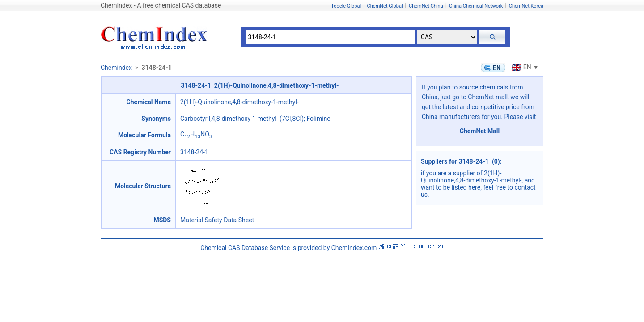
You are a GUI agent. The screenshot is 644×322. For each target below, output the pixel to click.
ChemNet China (426, 6)
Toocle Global (346, 6)
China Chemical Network (476, 6)
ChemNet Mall (480, 131)
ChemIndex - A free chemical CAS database (161, 5)
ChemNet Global (385, 6)
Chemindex (116, 67)
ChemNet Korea (526, 6)
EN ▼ (524, 67)
